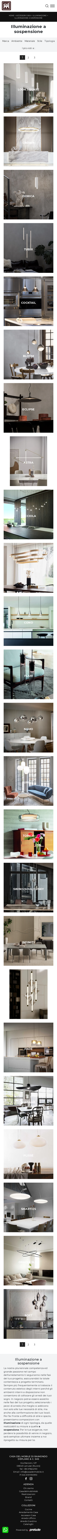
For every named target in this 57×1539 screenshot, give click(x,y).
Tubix (28, 249)
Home (11, 16)
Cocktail (28, 302)
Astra (28, 462)
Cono (28, 622)
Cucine (28, 1509)
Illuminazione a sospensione (28, 18)
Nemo (28, 729)
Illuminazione (40, 16)
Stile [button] (39, 41)
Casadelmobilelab (28, 1491)
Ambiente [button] (16, 41)
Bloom (28, 356)
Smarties (28, 1209)
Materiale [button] (30, 41)
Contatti (28, 1500)
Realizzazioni (28, 1494)
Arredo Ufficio (28, 1518)
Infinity (28, 942)
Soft (28, 1315)
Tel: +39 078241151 (28, 1469)
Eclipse (28, 409)
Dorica (28, 196)
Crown (28, 142)
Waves (28, 569)
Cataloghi (28, 1524)
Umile (28, 782)
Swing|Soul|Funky (28, 889)
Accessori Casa (23, 16)
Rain (28, 995)
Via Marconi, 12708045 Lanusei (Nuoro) (28, 1464)
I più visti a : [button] (28, 48)
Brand (28, 1497)
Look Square (28, 89)
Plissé (28, 1155)
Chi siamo (28, 1488)
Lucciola (28, 516)
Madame (28, 1102)
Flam (28, 676)
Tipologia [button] (50, 41)
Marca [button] (5, 41)
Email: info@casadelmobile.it (28, 1472)
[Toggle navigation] (52, 6)
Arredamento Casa (28, 1512)
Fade (28, 1049)
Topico (28, 835)
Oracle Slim (29, 1262)
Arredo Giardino (28, 1521)
